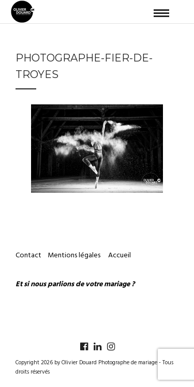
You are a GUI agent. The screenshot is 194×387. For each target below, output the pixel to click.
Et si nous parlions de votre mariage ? (75, 284)
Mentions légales (75, 255)
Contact (28, 255)
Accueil (119, 255)
